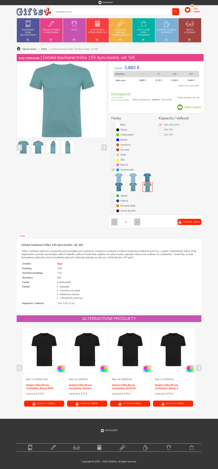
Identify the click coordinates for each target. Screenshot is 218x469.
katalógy (105, 2)
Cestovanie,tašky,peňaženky (144, 30)
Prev (19, 147)
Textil (74, 28)
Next (104, 147)
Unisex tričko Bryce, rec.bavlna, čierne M (123, 386)
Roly (59, 263)
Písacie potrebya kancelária (51, 29)
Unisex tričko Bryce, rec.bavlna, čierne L (80, 386)
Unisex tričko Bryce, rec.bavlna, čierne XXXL (40, 386)
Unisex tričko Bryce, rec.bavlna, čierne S (166, 386)
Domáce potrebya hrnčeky (167, 29)
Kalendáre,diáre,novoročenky (28, 30)
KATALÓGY (109, 430)
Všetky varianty (192, 106)
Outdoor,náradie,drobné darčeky (120, 30)
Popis (22, 235)
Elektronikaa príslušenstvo (97, 29)
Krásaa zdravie (190, 29)
